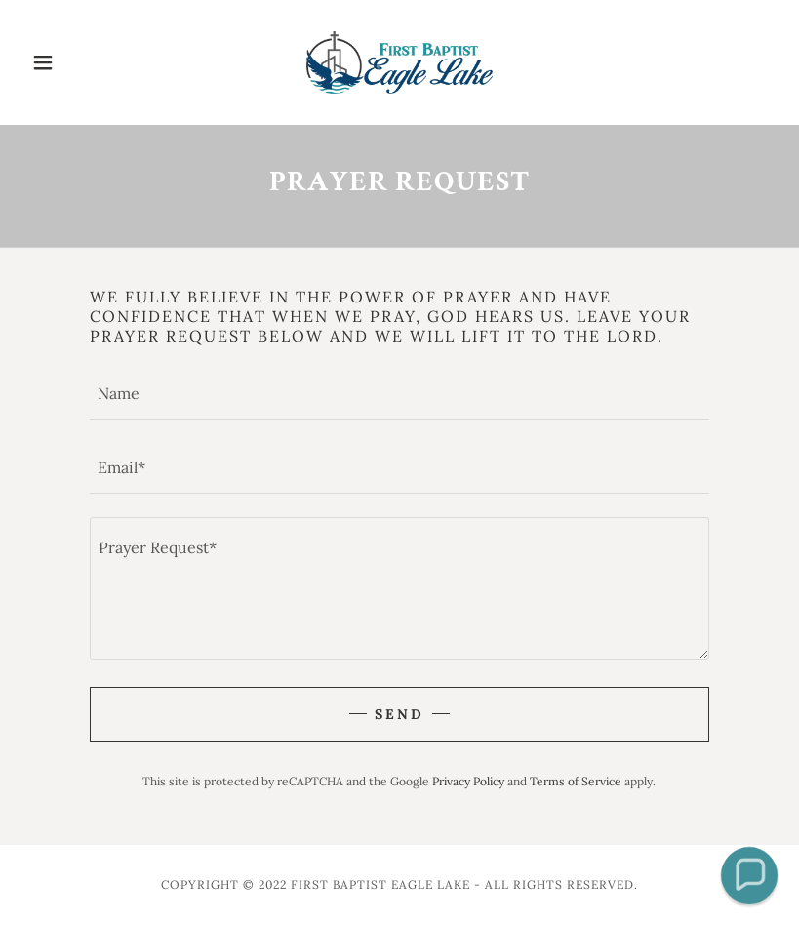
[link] (400, 62)
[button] (80, 62)
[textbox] (399, 394)
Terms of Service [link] (575, 781)
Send (399, 714)
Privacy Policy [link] (468, 781)
